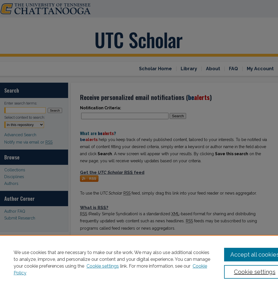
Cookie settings (103, 266)
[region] (139, 262)
